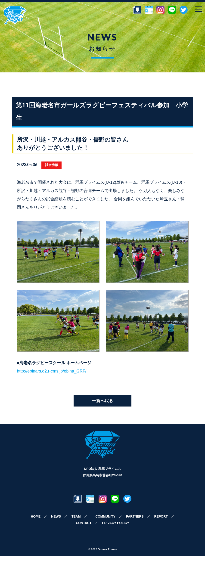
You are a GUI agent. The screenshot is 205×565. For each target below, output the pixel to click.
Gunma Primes (107, 549)
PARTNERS (135, 516)
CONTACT (83, 523)
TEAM (76, 516)
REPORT (161, 516)
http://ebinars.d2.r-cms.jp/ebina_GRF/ (51, 371)
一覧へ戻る (102, 400)
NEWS (56, 516)
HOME (35, 516)
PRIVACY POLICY (115, 523)
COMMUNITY (105, 516)
